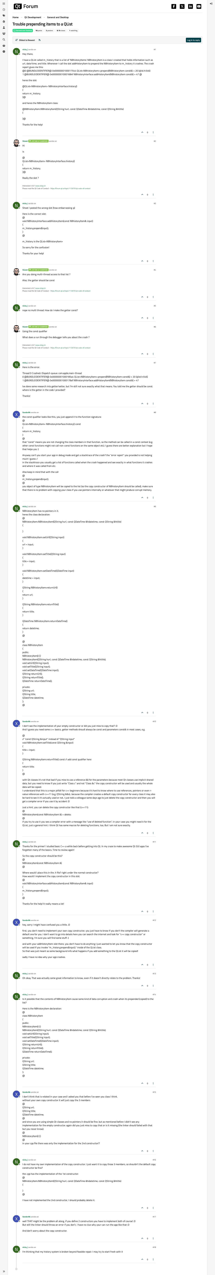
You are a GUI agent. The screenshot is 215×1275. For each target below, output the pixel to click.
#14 (154, 994)
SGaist (25, 141)
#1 (155, 49)
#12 (154, 920)
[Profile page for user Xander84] (16, 414)
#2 (155, 141)
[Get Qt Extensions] (4, 45)
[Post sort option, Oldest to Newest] (25, 40)
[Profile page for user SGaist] (16, 143)
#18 (154, 1247)
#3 (155, 203)
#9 (155, 506)
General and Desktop (22, 30)
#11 (154, 841)
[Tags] (4, 15)
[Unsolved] (4, 51)
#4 (155, 269)
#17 (154, 1216)
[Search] (4, 39)
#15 (154, 1092)
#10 (154, 721)
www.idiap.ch (40, 185)
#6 (155, 326)
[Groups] (4, 33)
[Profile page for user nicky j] (16, 51)
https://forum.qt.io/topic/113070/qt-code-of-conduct (70, 188)
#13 (154, 973)
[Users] (4, 27)
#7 (155, 362)
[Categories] (4, 3)
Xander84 (26, 412)
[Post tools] (153, 132)
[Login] (211, 3)
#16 (154, 1159)
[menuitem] (211, 3)
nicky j (25, 49)
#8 (155, 412)
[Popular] (4, 21)
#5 (155, 305)
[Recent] (4, 9)
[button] (4, 1271)
